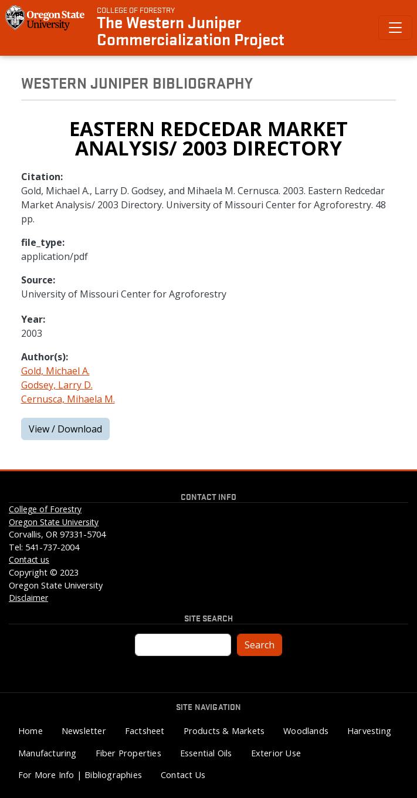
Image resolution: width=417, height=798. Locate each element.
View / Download (65, 428)
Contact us (29, 559)
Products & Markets (224, 730)
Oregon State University (54, 522)
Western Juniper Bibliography (137, 82)
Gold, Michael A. (55, 370)
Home (30, 730)
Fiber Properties (128, 753)
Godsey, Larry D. (57, 384)
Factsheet (145, 730)
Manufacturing (47, 753)
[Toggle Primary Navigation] (395, 27)
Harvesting (369, 730)
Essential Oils (206, 753)
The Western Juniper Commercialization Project (190, 30)
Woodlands (305, 730)
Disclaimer (28, 597)
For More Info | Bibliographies (80, 774)
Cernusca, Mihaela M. (68, 399)
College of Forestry (136, 9)
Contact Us (183, 774)
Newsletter (84, 730)
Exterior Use (276, 753)
